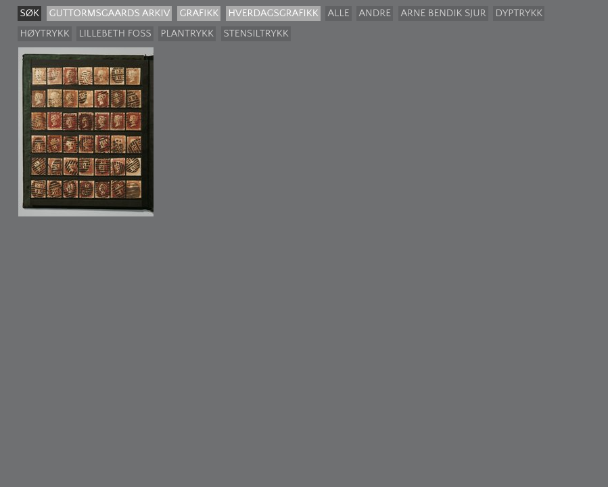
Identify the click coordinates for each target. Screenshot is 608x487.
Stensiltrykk (255, 33)
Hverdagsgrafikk (273, 13)
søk (29, 13)
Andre (374, 13)
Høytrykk (44, 33)
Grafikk (198, 13)
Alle (338, 13)
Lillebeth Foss (114, 33)
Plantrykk (187, 33)
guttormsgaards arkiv (109, 13)
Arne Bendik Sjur (443, 13)
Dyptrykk (518, 13)
